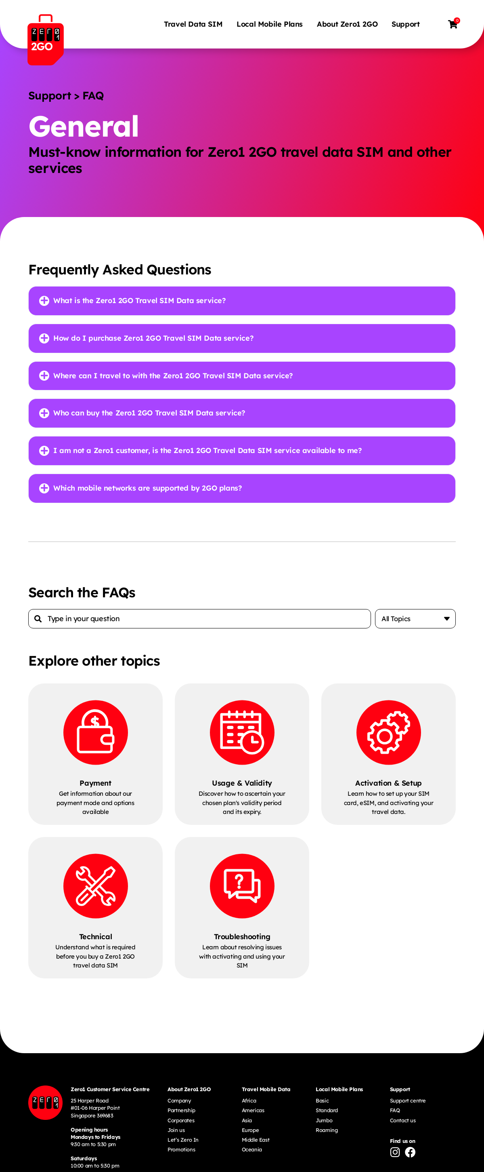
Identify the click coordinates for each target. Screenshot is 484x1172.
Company (179, 1101)
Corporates (181, 1121)
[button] (242, 301)
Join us (176, 1131)
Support (406, 24)
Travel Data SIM (194, 24)
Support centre (408, 1101)
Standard (327, 1111)
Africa (249, 1101)
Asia (247, 1121)
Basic (322, 1101)
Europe (250, 1131)
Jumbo (324, 1121)
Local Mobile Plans (270, 24)
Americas (253, 1111)
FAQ (395, 1111)
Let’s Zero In (183, 1140)
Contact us (403, 1121)
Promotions (181, 1150)
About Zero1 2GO (348, 24)
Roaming (326, 1131)
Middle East (256, 1140)
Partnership (181, 1111)
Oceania (252, 1150)
